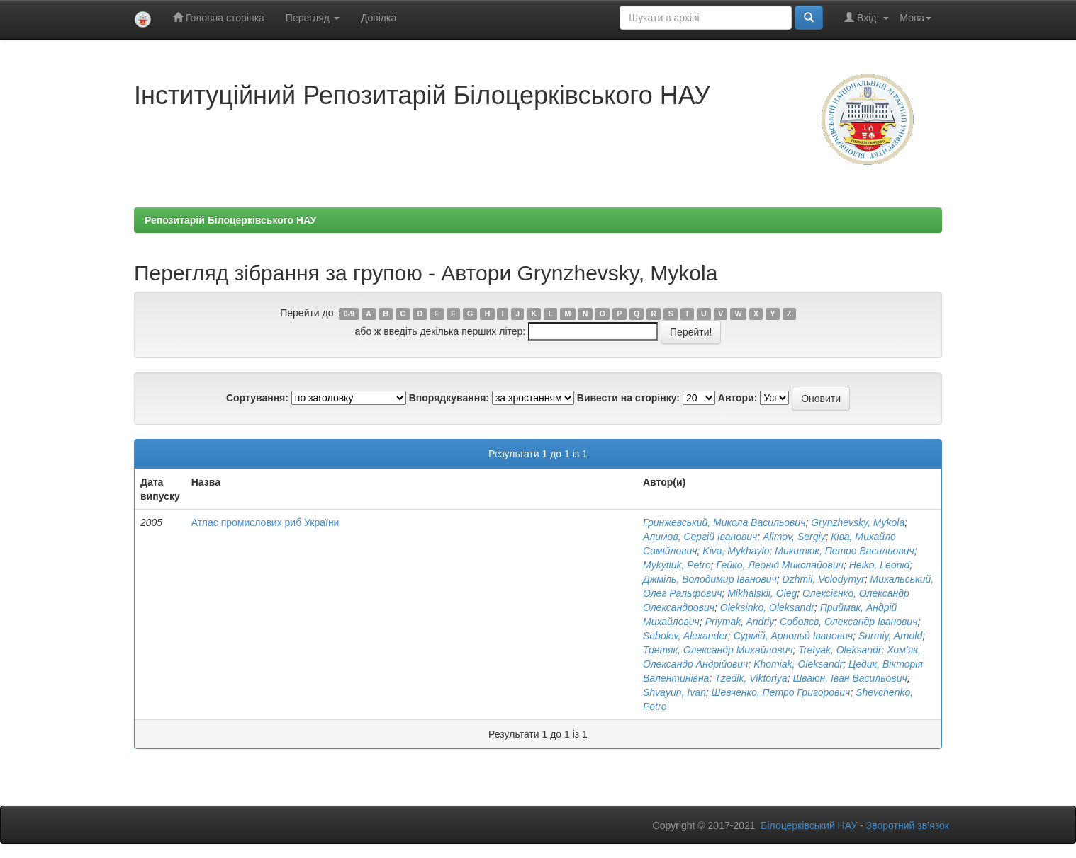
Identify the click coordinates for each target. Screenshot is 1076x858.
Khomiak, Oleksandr (798, 664)
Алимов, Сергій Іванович (700, 536)
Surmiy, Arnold (890, 635)
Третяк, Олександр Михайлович (718, 650)
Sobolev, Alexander (685, 635)
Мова (915, 17)
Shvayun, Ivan (674, 692)
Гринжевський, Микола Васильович (724, 522)
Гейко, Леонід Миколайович (780, 565)
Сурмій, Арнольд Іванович (793, 635)
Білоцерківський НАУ (809, 825)
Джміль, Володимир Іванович (710, 579)
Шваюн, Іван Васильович (849, 678)
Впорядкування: (449, 398)
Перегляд (313, 17)
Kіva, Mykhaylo (735, 550)
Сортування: (257, 398)
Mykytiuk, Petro (677, 565)
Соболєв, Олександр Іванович (848, 621)
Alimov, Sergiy (794, 536)
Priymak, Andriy (740, 621)
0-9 (349, 313)
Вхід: (866, 17)
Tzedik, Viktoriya (750, 678)
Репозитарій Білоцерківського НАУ (230, 220)
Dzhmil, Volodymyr (824, 579)
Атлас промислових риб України (265, 522)
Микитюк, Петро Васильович (844, 550)
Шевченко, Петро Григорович (781, 692)
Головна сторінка (218, 17)
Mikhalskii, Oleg (762, 593)
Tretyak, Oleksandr (839, 650)
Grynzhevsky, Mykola (857, 522)
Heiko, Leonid (879, 565)
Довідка (378, 17)
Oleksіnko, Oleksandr (767, 607)
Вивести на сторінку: (628, 398)
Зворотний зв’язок (907, 825)
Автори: (738, 398)
